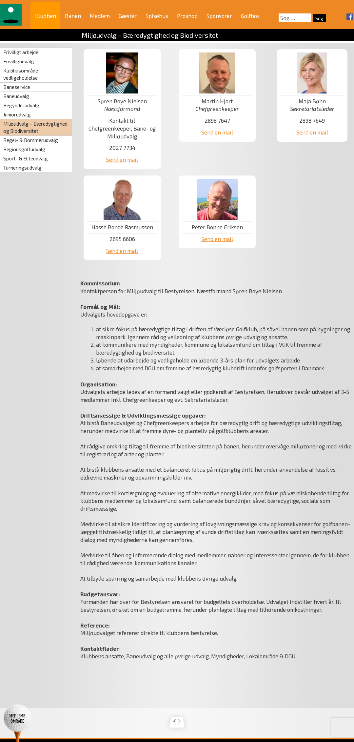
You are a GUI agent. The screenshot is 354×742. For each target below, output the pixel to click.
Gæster (128, 15)
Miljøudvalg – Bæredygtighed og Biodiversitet (35, 127)
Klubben (45, 15)
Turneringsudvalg (22, 168)
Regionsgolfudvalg (24, 149)
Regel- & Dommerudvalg (30, 140)
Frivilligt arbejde (20, 52)
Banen (73, 15)
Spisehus (157, 15)
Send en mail (122, 159)
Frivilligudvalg (18, 61)
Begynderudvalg (21, 105)
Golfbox (250, 15)
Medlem (100, 15)
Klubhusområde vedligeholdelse (20, 74)
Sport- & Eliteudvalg (25, 158)
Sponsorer (219, 15)
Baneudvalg (16, 96)
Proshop (187, 15)
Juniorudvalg (17, 114)
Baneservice (16, 87)
